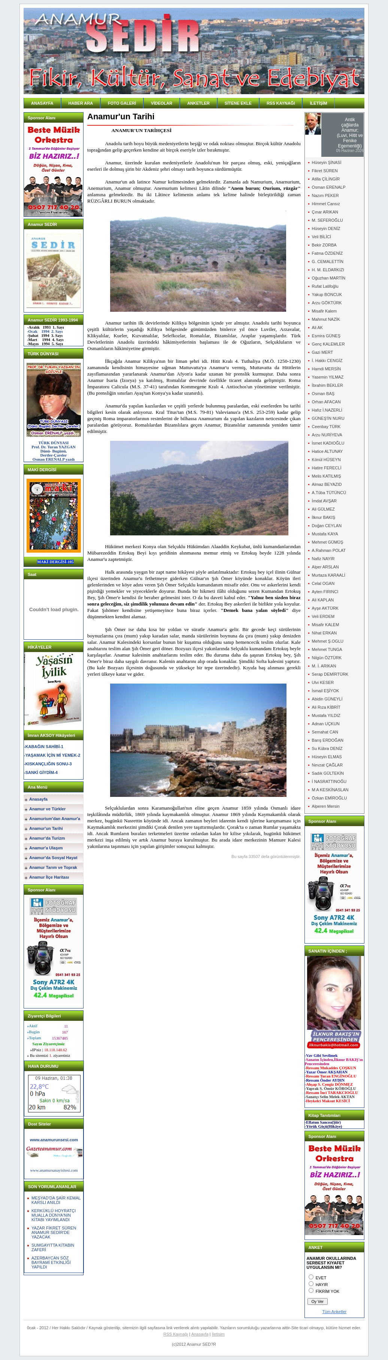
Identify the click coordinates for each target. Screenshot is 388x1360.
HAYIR (322, 1284)
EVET (321, 1278)
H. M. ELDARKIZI (328, 269)
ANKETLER (198, 103)
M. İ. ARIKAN (324, 666)
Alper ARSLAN (325, 567)
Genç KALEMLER (328, 344)
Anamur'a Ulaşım (46, 848)
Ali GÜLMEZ (323, 509)
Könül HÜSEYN (326, 459)
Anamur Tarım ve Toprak (53, 867)
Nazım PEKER (325, 195)
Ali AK (317, 327)
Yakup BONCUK (327, 294)
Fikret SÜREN (325, 170)
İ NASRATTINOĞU (329, 781)
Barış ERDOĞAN (327, 740)
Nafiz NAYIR (323, 558)
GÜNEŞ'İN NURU (328, 418)
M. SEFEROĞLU (327, 220)
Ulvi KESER (323, 682)
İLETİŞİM (318, 103)
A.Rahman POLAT (329, 550)
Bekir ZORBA (324, 245)
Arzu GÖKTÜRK (327, 303)
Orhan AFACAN (326, 402)
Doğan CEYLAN (327, 525)
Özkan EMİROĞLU (329, 798)
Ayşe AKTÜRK (325, 608)
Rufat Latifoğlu (325, 286)
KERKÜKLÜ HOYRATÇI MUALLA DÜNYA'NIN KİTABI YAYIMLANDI (53, 1215)
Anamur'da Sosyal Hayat (53, 857)
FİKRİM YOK (327, 1291)
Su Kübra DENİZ (327, 748)
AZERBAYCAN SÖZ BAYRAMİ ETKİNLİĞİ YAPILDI (51, 1262)
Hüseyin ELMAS (327, 756)
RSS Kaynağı (175, 1334)
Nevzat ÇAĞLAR (327, 765)
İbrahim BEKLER (327, 385)
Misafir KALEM (325, 624)
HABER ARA (81, 103)
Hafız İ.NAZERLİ (327, 410)
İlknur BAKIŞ (323, 517)
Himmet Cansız (326, 203)
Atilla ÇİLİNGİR (326, 179)
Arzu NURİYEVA (327, 435)
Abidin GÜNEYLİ (327, 699)
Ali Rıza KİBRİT (326, 707)
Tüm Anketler (334, 1311)
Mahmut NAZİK (326, 319)
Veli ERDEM (323, 616)
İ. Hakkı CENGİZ (327, 360)
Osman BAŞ (323, 393)
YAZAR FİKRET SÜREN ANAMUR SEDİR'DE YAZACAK (53, 1232)
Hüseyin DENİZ (326, 228)
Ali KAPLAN (323, 600)
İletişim (218, 1334)
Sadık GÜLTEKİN (328, 773)
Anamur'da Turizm (47, 838)
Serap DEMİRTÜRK (330, 674)
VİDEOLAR (161, 103)
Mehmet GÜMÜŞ (327, 542)
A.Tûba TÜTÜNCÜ (329, 492)
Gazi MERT (322, 352)
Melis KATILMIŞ (326, 476)
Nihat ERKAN (324, 633)
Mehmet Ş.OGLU (327, 641)
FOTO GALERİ (122, 103)
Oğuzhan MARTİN (329, 278)
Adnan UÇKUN (326, 723)
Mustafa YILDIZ (326, 715)
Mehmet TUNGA (327, 649)
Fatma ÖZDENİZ (327, 253)
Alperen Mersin (326, 806)
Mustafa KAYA (325, 534)
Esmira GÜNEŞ (326, 336)
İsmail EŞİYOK (325, 690)
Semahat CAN (325, 732)
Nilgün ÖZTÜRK (327, 657)
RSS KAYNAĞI (281, 103)
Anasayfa (38, 799)
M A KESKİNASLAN (330, 789)
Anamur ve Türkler (47, 809)
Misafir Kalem (324, 311)
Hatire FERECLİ (327, 468)
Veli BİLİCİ (321, 236)
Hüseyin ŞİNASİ (327, 162)
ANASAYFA (42, 103)
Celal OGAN (323, 583)
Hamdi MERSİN (326, 369)
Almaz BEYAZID (327, 484)
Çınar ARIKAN (325, 212)
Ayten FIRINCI (325, 591)
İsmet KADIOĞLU (328, 443)
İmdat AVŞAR (324, 501)
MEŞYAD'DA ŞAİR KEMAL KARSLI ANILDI (56, 1200)
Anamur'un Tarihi (46, 828)
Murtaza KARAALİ (328, 575)
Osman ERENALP (329, 187)
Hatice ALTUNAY (327, 451)
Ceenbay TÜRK (326, 426)
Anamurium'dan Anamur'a (54, 818)
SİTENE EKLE (238, 103)
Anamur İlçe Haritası (49, 877)
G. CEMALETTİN (327, 261)
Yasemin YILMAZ (328, 377)
